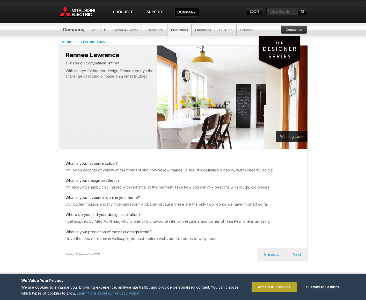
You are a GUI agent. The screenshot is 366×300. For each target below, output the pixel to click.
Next (297, 254)
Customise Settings (323, 287)
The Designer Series (91, 41)
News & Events (126, 30)
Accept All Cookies (274, 287)
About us (99, 30)
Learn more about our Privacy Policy (108, 293)
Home (82, 11)
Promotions (154, 30)
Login (254, 12)
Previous (272, 254)
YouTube (225, 30)
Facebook (203, 30)
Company (74, 29)
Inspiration (179, 30)
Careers (246, 30)
